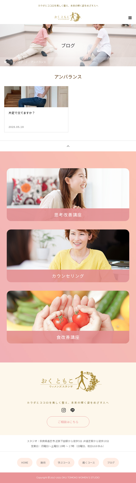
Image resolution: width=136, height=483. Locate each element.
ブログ (111, 462)
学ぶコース (64, 462)
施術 (43, 462)
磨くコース (88, 462)
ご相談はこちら (68, 422)
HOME (24, 462)
